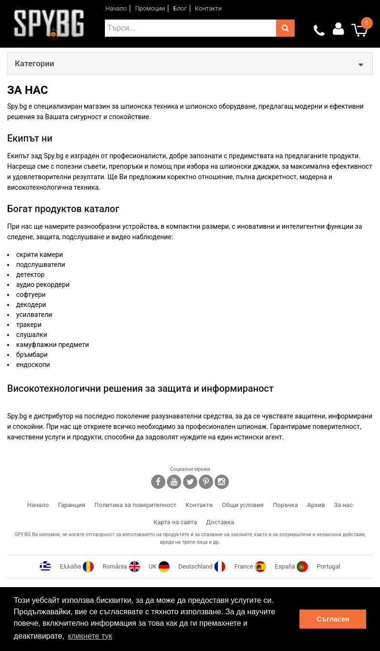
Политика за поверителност (135, 505)
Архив (316, 505)
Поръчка (285, 505)
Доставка (220, 522)
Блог (179, 8)
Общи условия (242, 505)
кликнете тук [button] (90, 636)
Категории (34, 63)
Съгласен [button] (333, 619)
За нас (343, 505)
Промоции (150, 8)
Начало (116, 8)
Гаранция (71, 505)
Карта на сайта (175, 522)
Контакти (208, 8)
